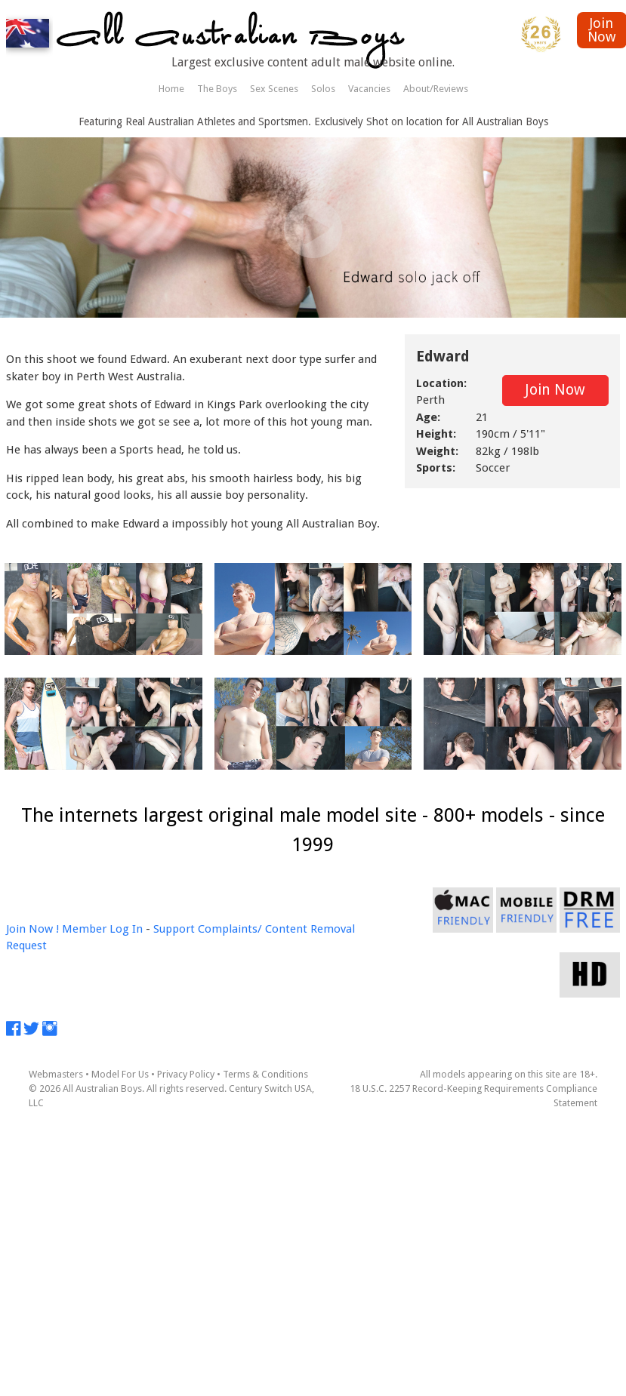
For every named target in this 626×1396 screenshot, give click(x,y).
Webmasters (56, 1074)
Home (171, 88)
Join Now (555, 389)
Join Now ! (32, 929)
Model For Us (120, 1074)
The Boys (217, 88)
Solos (323, 88)
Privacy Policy (185, 1074)
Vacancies (369, 88)
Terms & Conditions (265, 1074)
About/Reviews (435, 88)
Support (174, 929)
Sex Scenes (274, 88)
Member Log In (102, 929)
